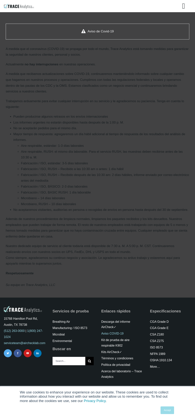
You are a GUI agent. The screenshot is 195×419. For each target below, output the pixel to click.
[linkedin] (38, 353)
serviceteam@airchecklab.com (24, 343)
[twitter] (8, 353)
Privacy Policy (95, 401)
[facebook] (18, 353)
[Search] (89, 361)
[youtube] (28, 353)
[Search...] (69, 361)
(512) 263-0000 (14, 330)
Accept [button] (167, 410)
